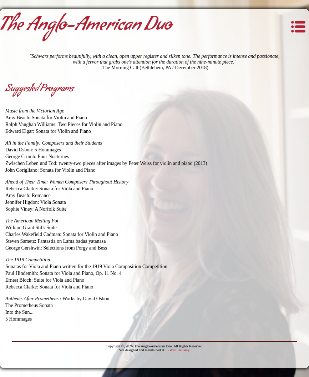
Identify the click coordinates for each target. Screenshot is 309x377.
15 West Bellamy (177, 350)
